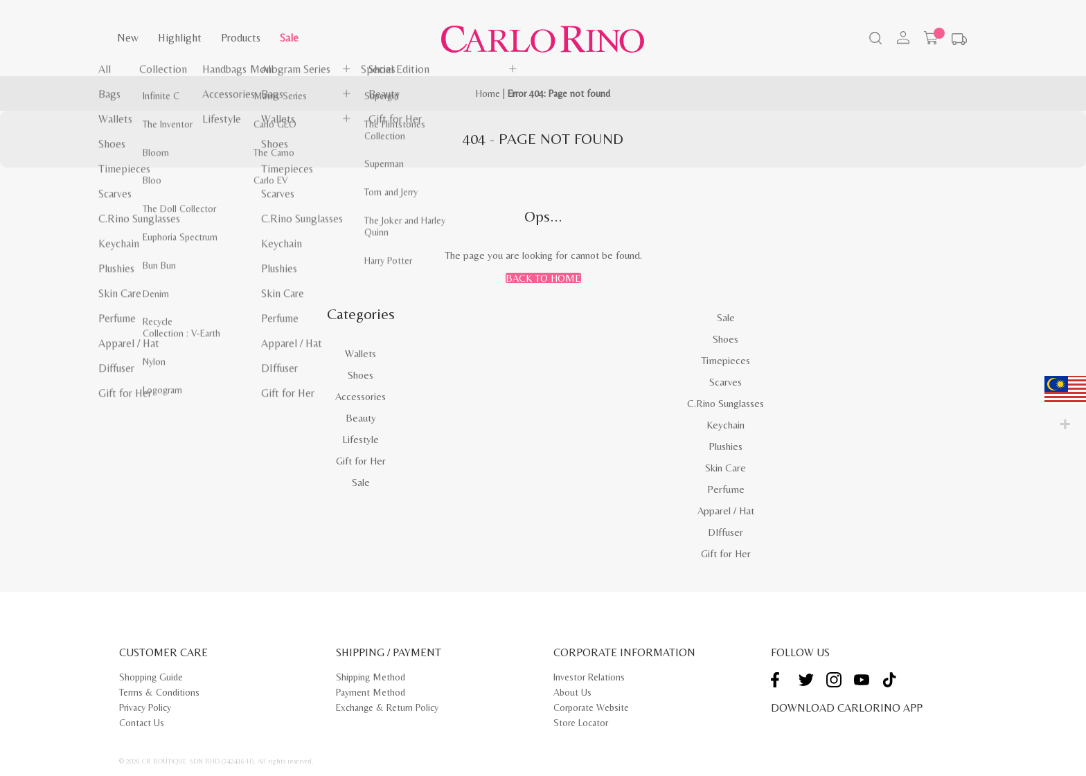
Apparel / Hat (725, 510)
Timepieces (725, 360)
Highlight (180, 37)
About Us (572, 692)
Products (240, 37)
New (128, 37)
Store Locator (580, 722)
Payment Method (370, 692)
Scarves (725, 382)
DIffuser (725, 532)
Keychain (725, 425)
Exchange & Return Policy (387, 707)
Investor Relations (589, 677)
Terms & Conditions (159, 692)
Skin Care (725, 467)
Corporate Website (591, 707)
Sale (289, 37)
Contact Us (141, 722)
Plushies (725, 446)
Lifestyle (360, 439)
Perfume (726, 489)
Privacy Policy (145, 707)
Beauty (361, 418)
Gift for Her (361, 461)
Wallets (360, 353)
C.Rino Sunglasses (725, 403)
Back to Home (543, 278)
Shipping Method (370, 677)
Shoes (360, 375)
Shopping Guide (151, 677)
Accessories (360, 396)
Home (488, 93)
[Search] (874, 39)
